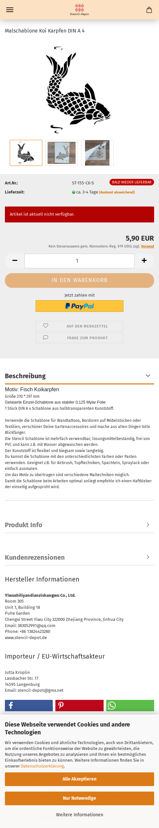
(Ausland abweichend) (117, 192)
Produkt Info (23, 525)
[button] (14, 261)
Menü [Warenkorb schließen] (9, 9)
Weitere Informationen (79, 815)
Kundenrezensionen (35, 557)
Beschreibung (25, 376)
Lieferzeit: (14, 192)
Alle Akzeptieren (79, 779)
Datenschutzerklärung (42, 766)
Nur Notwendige (79, 798)
